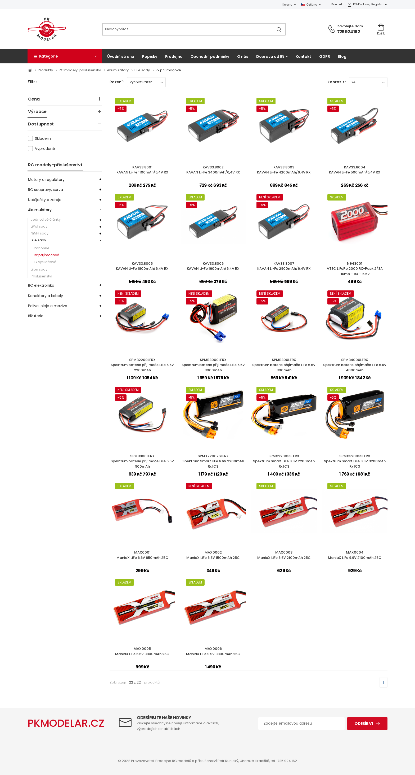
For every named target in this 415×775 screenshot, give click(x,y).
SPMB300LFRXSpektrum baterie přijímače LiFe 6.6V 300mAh (283, 365)
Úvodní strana (120, 56)
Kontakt (336, 4)
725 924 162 (348, 32)
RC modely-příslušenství (80, 70)
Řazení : (117, 82)
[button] (65, 56)
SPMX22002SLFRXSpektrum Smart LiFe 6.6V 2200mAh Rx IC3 (213, 461)
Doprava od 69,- (272, 56)
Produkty (46, 70)
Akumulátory (118, 70)
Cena (34, 99)
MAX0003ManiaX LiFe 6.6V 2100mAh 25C (284, 555)
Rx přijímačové (168, 70)
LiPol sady (39, 226)
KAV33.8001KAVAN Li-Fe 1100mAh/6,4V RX (142, 170)
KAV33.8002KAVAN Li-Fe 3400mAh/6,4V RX (213, 170)
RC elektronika (41, 285)
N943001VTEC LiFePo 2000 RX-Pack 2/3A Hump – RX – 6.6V (355, 268)
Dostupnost (41, 124)
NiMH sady (39, 233)
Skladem (43, 138)
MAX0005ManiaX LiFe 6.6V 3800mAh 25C (142, 651)
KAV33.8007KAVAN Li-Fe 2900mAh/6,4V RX (284, 266)
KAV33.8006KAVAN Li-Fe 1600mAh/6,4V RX (213, 266)
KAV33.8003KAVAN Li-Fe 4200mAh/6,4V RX (284, 170)
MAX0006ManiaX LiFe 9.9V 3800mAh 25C (213, 651)
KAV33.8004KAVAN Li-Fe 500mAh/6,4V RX (354, 170)
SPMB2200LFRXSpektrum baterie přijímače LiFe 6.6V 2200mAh (142, 365)
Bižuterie (35, 316)
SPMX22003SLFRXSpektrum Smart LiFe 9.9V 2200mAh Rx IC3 (284, 461)
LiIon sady (39, 269)
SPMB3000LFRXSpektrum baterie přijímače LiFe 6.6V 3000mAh (213, 365)
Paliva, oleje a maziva (47, 305)
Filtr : (32, 82)
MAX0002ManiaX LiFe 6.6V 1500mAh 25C (213, 555)
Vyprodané (45, 148)
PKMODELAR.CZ (66, 723)
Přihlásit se (358, 4)
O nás (242, 56)
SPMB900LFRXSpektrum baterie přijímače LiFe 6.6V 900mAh (142, 461)
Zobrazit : (336, 82)
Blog (342, 56)
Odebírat (364, 723)
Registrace (379, 4)
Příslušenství (41, 276)
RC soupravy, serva (45, 189)
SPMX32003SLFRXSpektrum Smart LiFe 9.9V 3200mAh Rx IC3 (355, 461)
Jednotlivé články (46, 219)
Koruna (287, 4)
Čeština (309, 4)
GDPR (324, 56)
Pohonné (41, 248)
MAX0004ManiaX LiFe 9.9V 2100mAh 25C (354, 555)
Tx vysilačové (45, 261)
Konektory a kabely (45, 295)
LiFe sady (142, 70)
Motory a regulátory (46, 179)
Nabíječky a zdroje (44, 199)
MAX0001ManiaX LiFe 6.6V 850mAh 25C (142, 555)
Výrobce (37, 111)
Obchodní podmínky (210, 56)
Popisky (149, 56)
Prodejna (174, 56)
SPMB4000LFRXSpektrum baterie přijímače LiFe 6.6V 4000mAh (354, 365)
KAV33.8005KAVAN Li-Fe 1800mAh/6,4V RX (142, 266)
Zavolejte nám (350, 26)
